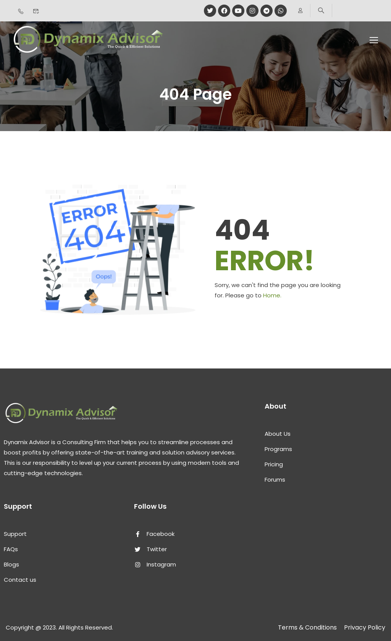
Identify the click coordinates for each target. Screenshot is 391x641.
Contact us (20, 580)
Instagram (155, 564)
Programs (278, 449)
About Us (278, 434)
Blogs (11, 564)
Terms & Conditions (307, 627)
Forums (275, 479)
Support (15, 534)
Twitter (150, 549)
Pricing (274, 464)
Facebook (154, 534)
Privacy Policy (364, 627)
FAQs (11, 549)
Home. (272, 295)
